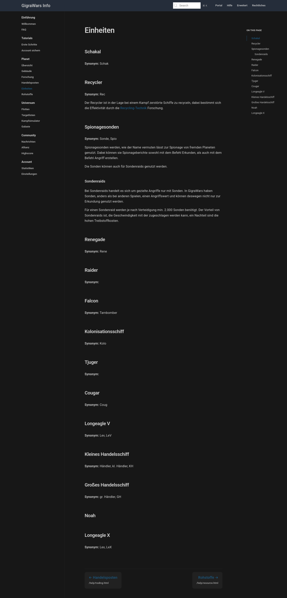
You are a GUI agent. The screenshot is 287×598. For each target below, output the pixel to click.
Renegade (257, 59)
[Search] (185, 5)
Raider (255, 65)
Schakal (256, 38)
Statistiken (27, 168)
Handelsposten (30, 82)
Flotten (25, 109)
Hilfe (229, 5)
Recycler (256, 43)
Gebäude (26, 71)
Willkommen (28, 23)
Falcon (255, 70)
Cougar (255, 86)
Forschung (27, 77)
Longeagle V (258, 91)
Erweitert (242, 5)
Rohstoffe (27, 94)
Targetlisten (28, 115)
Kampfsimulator (30, 120)
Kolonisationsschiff (262, 75)
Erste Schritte (29, 44)
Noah (254, 107)
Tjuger (255, 81)
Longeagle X (258, 113)
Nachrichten (28, 141)
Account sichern (30, 50)
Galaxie (25, 126)
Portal (218, 5)
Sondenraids (261, 54)
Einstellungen (29, 173)
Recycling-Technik (133, 108)
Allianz (25, 147)
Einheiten (26, 88)
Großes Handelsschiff (263, 102)
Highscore (27, 153)
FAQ (23, 29)
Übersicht (26, 65)
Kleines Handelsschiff (263, 97)
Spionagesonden (260, 49)
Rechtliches (259, 5)
